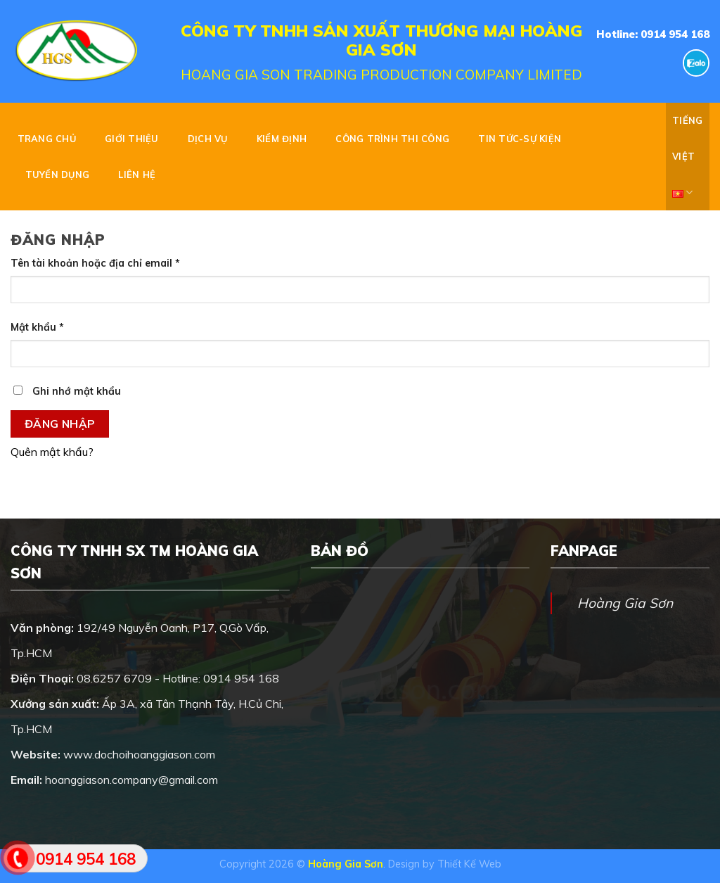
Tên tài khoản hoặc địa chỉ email (95, 263)
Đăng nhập (60, 424)
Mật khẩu (37, 327)
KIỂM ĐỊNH (282, 138)
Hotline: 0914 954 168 (652, 34)
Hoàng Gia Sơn (625, 603)
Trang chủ (47, 138)
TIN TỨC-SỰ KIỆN (519, 138)
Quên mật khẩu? (52, 452)
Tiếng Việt (687, 162)
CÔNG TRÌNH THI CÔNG (392, 138)
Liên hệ (136, 174)
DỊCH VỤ (208, 138)
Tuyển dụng (57, 174)
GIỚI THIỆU (132, 138)
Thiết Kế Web (469, 864)
